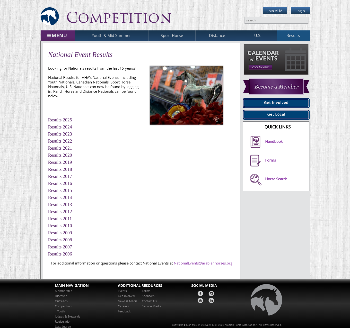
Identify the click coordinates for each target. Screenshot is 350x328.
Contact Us (149, 301)
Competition (63, 306)
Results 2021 (60, 148)
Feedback (124, 311)
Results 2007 (60, 246)
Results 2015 (60, 190)
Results (293, 35)
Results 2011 (60, 218)
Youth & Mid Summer (111, 35)
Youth (61, 311)
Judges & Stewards (67, 316)
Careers (123, 306)
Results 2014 (60, 197)
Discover (61, 296)
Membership (63, 291)
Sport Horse (172, 35)
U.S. (257, 35)
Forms (146, 291)
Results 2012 (60, 211)
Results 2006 (60, 253)
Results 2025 (60, 119)
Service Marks (151, 306)
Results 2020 (60, 155)
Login (300, 11)
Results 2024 (60, 126)
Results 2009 (60, 232)
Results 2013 (60, 204)
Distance (217, 35)
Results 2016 (60, 183)
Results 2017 (60, 176)
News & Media (128, 301)
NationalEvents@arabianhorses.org (203, 263)
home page (264, 301)
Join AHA (275, 11)
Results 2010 (60, 225)
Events (122, 291)
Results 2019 (60, 162)
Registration (63, 321)
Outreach (61, 301)
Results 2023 (60, 134)
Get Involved (126, 296)
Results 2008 (60, 239)
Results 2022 (60, 141)
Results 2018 (60, 169)
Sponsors (148, 296)
